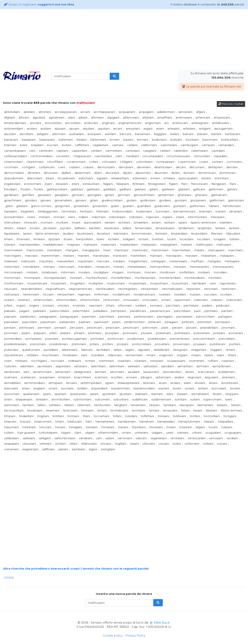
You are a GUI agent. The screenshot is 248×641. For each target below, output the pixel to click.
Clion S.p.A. (162, 622)
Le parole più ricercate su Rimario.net (211, 86)
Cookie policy (113, 635)
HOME (9, 577)
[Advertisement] (124, 39)
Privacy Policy (135, 635)
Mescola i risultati (231, 103)
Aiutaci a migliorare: (39, 4)
